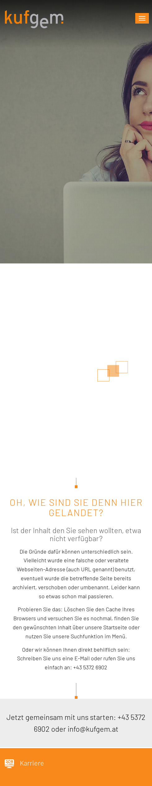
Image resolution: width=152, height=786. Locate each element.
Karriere (24, 763)
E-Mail (82, 658)
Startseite (115, 627)
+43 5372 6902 (90, 667)
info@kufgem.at (93, 728)
